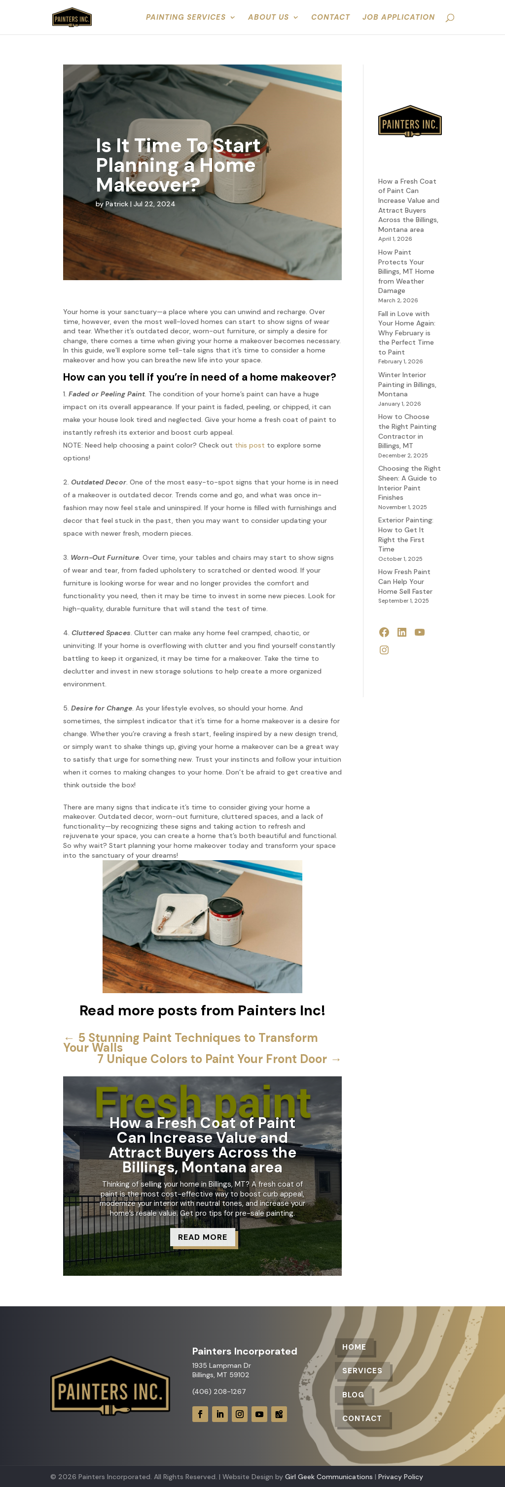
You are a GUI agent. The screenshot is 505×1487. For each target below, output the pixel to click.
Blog (353, 1395)
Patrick (117, 203)
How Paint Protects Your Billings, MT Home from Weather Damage (406, 271)
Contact (330, 18)
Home (354, 1347)
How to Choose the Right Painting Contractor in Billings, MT (407, 431)
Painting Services (186, 18)
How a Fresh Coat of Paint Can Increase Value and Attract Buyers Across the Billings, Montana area (202, 1145)
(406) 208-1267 (219, 1391)
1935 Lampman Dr (221, 1365)
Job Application (398, 18)
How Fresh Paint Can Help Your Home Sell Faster (405, 581)
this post (250, 445)
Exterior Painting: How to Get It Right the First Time (405, 534)
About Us (268, 18)
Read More (202, 1237)
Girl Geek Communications (329, 1476)
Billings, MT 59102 (221, 1374)
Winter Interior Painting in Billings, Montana (407, 384)
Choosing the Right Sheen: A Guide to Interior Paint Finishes (409, 483)
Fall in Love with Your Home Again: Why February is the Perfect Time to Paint (406, 332)
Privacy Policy (400, 1476)
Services (362, 1371)
